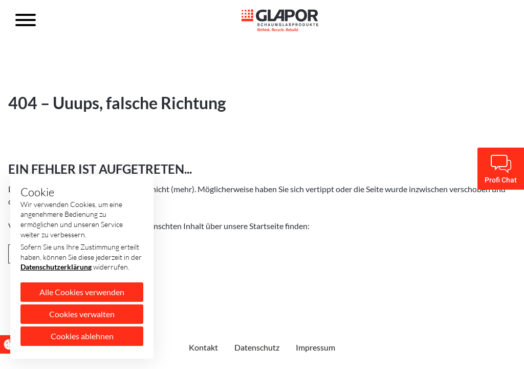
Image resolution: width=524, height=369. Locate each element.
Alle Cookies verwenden (81, 292)
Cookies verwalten (82, 314)
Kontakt (203, 347)
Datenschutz (256, 347)
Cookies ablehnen (82, 336)
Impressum (315, 347)
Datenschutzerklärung (56, 266)
